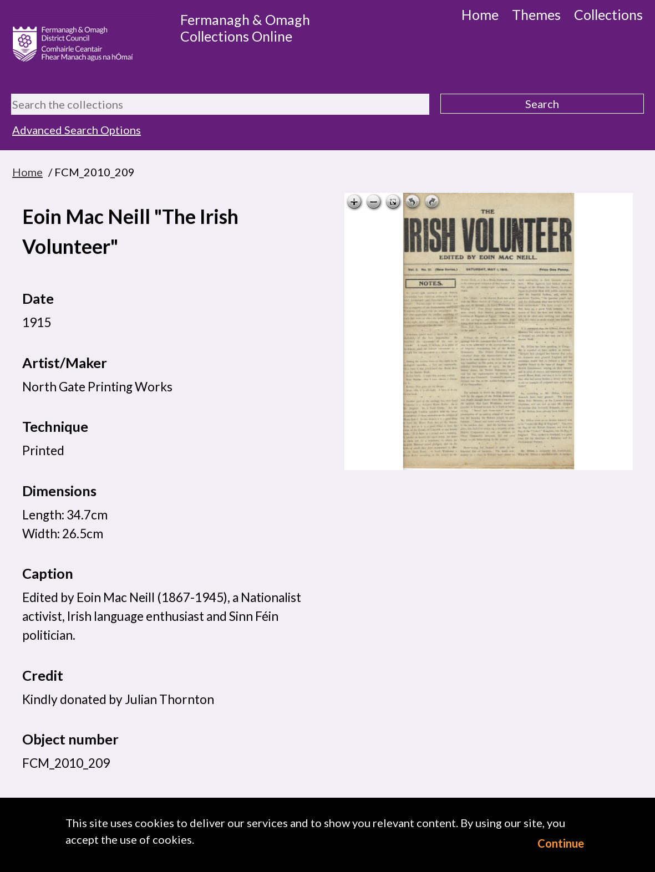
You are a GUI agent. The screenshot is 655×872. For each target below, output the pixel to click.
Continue (560, 843)
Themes (536, 14)
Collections (608, 14)
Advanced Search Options (76, 129)
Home (480, 14)
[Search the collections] (220, 104)
